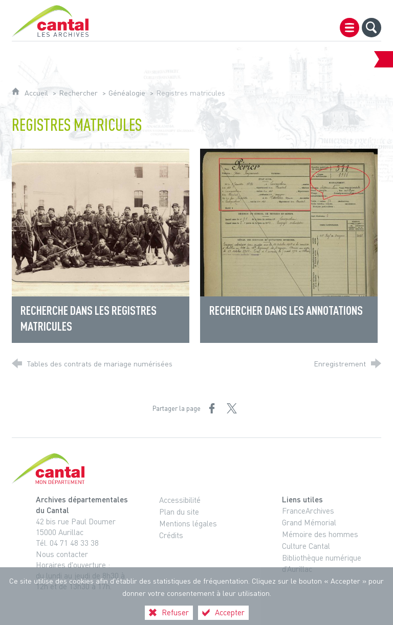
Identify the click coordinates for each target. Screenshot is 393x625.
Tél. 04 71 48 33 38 (67, 542)
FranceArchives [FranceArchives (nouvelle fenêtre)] (308, 510)
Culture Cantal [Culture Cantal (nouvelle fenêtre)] (306, 545)
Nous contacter (62, 554)
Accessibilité (180, 499)
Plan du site (179, 511)
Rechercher (78, 92)
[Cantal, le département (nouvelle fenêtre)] (196, 468)
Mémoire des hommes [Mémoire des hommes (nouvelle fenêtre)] (320, 534)
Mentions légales (188, 523)
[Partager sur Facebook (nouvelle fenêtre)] (212, 408)
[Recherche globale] (371, 27)
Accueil (37, 92)
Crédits (171, 535)
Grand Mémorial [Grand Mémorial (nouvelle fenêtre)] (309, 522)
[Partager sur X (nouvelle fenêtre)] (232, 408)
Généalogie (126, 92)
